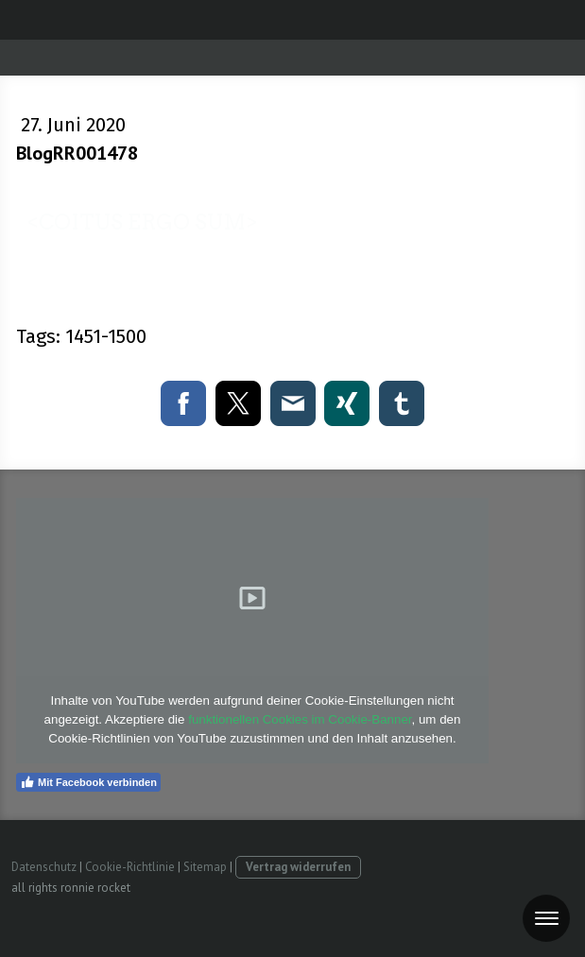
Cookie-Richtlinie (130, 867)
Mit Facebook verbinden (88, 782)
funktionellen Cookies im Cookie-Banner (299, 719)
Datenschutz (44, 867)
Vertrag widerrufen (298, 867)
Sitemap (205, 867)
